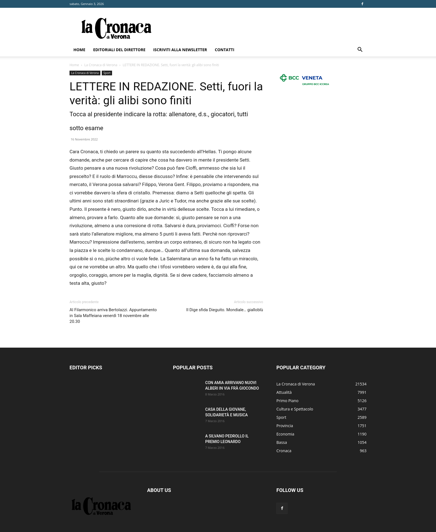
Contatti (224, 49)
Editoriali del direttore (119, 49)
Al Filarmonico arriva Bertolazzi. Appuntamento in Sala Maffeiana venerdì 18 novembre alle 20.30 (113, 315)
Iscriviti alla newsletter (180, 49)
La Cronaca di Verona (100, 65)
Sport (106, 73)
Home (79, 49)
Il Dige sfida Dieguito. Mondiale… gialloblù (224, 309)
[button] (359, 50)
